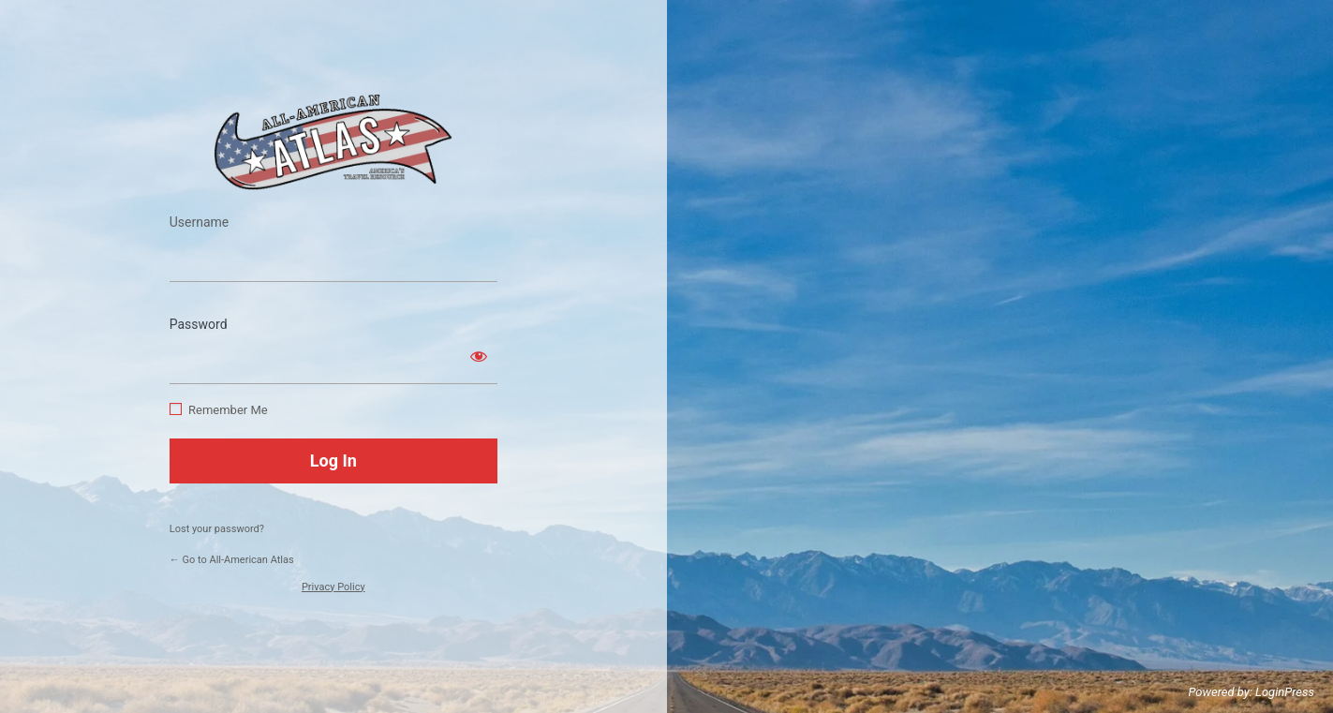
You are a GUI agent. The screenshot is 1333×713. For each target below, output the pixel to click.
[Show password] (478, 356)
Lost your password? (217, 529)
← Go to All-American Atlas (232, 560)
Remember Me (228, 410)
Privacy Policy (333, 587)
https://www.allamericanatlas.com (333, 142)
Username (200, 222)
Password (199, 324)
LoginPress (1284, 692)
